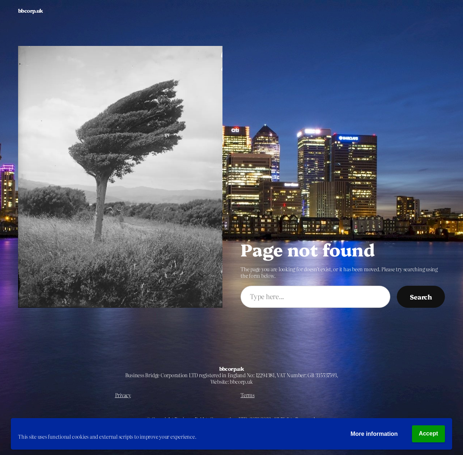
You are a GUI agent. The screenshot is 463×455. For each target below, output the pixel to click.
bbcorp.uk (30, 10)
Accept (428, 433)
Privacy (123, 395)
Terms (248, 395)
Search (421, 296)
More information (374, 434)
